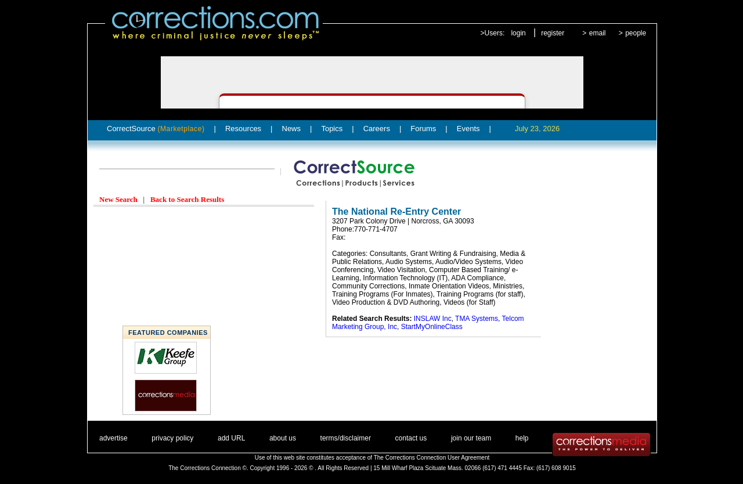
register (552, 33)
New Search (118, 199)
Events (468, 128)
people (635, 33)
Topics (331, 128)
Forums (423, 128)
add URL (231, 438)
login (518, 33)
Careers (376, 128)
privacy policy (172, 438)
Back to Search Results (187, 199)
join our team (471, 438)
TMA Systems (476, 319)
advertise (113, 438)
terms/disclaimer (345, 438)
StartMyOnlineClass (432, 327)
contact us (411, 438)
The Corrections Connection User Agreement (432, 457)
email (597, 33)
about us (282, 438)
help (522, 438)
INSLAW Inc (433, 319)
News (291, 128)
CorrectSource (156, 128)
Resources (243, 128)
